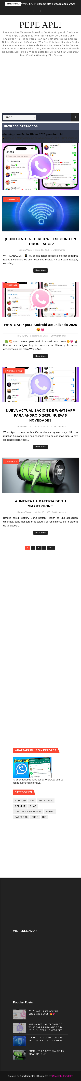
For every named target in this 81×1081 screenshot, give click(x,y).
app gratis (46, 801)
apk (32, 801)
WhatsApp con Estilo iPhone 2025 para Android (32, 134)
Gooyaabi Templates (62, 1076)
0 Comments (59, 512)
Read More (40, 270)
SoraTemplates (27, 1076)
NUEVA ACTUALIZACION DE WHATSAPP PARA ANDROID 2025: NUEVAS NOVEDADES (40, 415)
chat (33, 806)
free (35, 817)
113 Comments (58, 426)
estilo (50, 812)
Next (51, 547)
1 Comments (59, 250)
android (20, 801)
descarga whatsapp (28, 812)
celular (20, 806)
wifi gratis (12, 199)
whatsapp (12, 285)
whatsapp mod (15, 371)
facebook (21, 817)
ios (44, 817)
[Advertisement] (40, 85)
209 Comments (58, 336)
